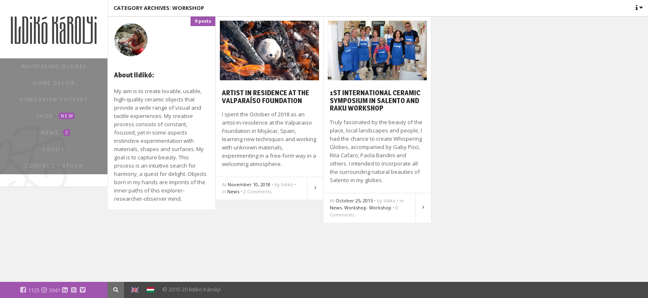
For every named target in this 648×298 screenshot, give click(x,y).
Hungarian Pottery (53, 99)
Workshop (355, 207)
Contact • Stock (53, 165)
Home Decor (54, 83)
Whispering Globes (54, 66)
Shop (55, 116)
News (55, 132)
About (54, 149)
